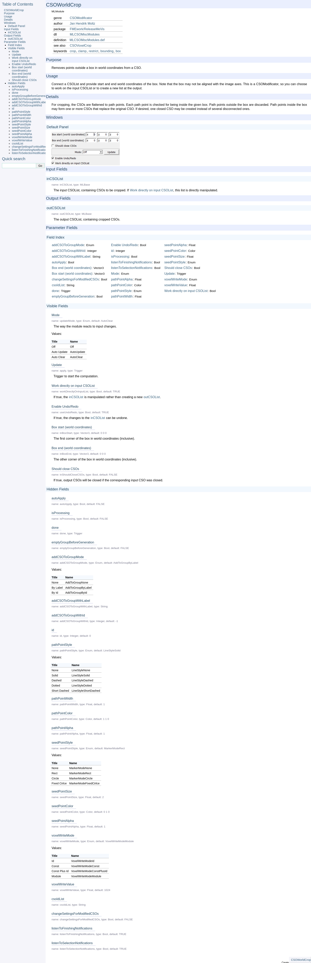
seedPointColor (21, 130)
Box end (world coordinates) (21, 75)
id (13, 108)
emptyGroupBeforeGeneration (31, 95)
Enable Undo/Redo (24, 64)
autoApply (18, 86)
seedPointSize (21, 127)
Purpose (9, 13)
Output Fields (12, 35)
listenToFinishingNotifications (30, 149)
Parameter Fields (15, 41)
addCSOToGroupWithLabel (29, 102)
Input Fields (11, 29)
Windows (9, 22)
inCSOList (14, 32)
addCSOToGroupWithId (27, 105)
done (15, 92)
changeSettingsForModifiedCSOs (33, 146)
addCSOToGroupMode (26, 99)
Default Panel (16, 26)
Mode (15, 51)
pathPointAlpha (21, 121)
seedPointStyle (21, 124)
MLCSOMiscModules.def (87, 40)
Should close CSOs (24, 80)
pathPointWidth (21, 115)
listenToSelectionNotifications (30, 153)
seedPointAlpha (22, 134)
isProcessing (20, 89)
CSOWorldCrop (14, 10)
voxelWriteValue (22, 140)
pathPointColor (21, 118)
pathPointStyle (21, 111)
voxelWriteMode (22, 137)
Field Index (15, 45)
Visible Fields (16, 48)
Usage (8, 16)
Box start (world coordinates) (22, 69)
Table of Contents (17, 4)
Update (16, 54)
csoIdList (17, 143)
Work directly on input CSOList (22, 59)
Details (8, 19)
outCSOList (15, 38)
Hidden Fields (16, 83)
